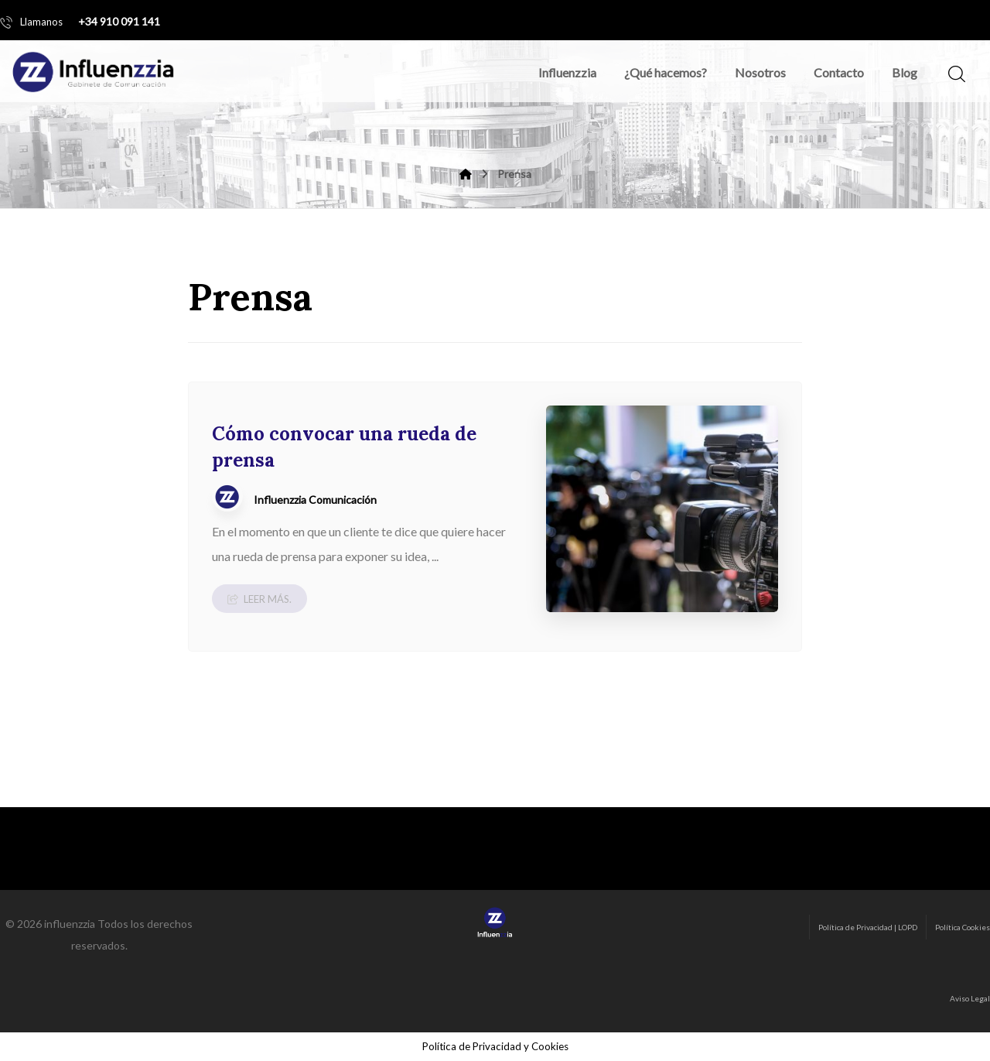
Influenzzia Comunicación (315, 500)
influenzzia (69, 923)
